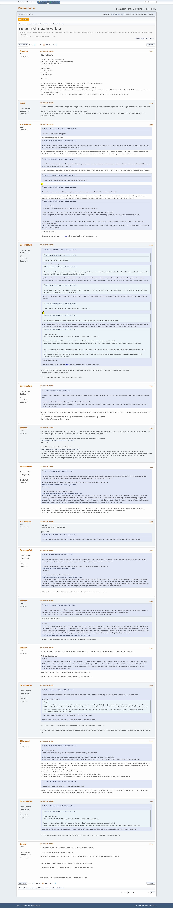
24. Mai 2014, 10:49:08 (47, 427)
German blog (119, 14)
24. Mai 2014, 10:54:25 (47, 466)
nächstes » (150, 39)
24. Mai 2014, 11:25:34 (47, 647)
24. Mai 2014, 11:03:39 (47, 550)
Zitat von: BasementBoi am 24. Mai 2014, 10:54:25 (60, 605)
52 (53, 45)
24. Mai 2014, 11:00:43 (47, 521)
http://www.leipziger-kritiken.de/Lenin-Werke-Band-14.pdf (60, 449)
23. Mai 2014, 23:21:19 (47, 51)
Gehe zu (123, 892)
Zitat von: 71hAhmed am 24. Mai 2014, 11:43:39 (59, 806)
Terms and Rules (143, 905)
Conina (23, 844)
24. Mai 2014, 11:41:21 (47, 685)
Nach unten (23, 45)
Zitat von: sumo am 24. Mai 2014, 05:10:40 (57, 390)
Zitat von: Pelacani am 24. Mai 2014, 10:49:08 (58, 471)
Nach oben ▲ (153, 905)
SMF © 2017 (27, 905)
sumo (22, 103)
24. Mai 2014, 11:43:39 (47, 741)
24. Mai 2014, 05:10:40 (47, 103)
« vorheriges (139, 39)
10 (47, 45)
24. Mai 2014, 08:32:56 (47, 124)
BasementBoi (26, 245)
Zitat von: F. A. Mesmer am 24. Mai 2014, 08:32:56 (60, 249)
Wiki (112, 14)
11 (49, 45)
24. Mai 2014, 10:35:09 (47, 386)
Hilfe (136, 905)
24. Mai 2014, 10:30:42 (47, 245)
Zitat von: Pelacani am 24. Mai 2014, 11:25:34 (58, 690)
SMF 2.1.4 (19, 905)
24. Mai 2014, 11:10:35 (47, 600)
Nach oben (23, 883)
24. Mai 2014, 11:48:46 (47, 801)
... (39, 45)
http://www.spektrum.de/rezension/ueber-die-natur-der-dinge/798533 (66, 635)
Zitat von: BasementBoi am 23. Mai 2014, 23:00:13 (60, 129)
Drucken (150, 45)
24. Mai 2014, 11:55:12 (47, 844)
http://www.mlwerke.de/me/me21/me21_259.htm (57, 440)
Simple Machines (36, 905)
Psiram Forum (27, 8)
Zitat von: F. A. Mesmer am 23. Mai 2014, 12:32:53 (60, 535)
